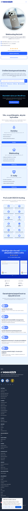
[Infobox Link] (9, 207)
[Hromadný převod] (3, 412)
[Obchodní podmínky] (4, 481)
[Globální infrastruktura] (4, 447)
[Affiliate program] (3, 473)
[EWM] (1, 441)
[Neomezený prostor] (4, 396)
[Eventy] (2, 494)
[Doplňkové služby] (4, 85)
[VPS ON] (2, 426)
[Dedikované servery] (4, 430)
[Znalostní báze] (3, 453)
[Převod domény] (3, 407)
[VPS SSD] (2, 427)
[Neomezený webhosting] (4, 393)
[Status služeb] (3, 458)
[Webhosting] (2, 391)
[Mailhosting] (2, 420)
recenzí (17, 50)
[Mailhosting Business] (4, 421)
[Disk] (1, 435)
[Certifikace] (2, 482)
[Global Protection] (3, 445)
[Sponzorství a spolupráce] (5, 497)
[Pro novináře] (3, 490)
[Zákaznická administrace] (4, 464)
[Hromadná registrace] (4, 410)
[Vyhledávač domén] (4, 402)
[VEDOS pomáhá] (3, 495)
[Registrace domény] (4, 405)
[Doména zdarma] (3, 409)
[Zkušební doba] (3, 398)
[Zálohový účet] (3, 467)
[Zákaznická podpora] (4, 456)
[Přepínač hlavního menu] (26, 2)
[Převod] (15, 84)
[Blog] (1, 489)
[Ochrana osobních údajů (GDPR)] (6, 484)
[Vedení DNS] (2, 413)
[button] (14, 53)
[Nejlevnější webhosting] (4, 395)
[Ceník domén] (3, 84)
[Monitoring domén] (4, 415)
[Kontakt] (2, 479)
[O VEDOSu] (2, 478)
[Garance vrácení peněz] (4, 469)
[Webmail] (2, 465)
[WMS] (1, 429)
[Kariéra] (2, 492)
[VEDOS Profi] (3, 459)
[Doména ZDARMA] (21, 84)
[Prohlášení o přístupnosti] (4, 486)
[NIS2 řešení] (2, 448)
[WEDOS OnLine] (3, 439)
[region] (12, 503)
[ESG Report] (2, 487)
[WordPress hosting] (4, 390)
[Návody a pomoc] (3, 455)
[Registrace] (9, 84)
